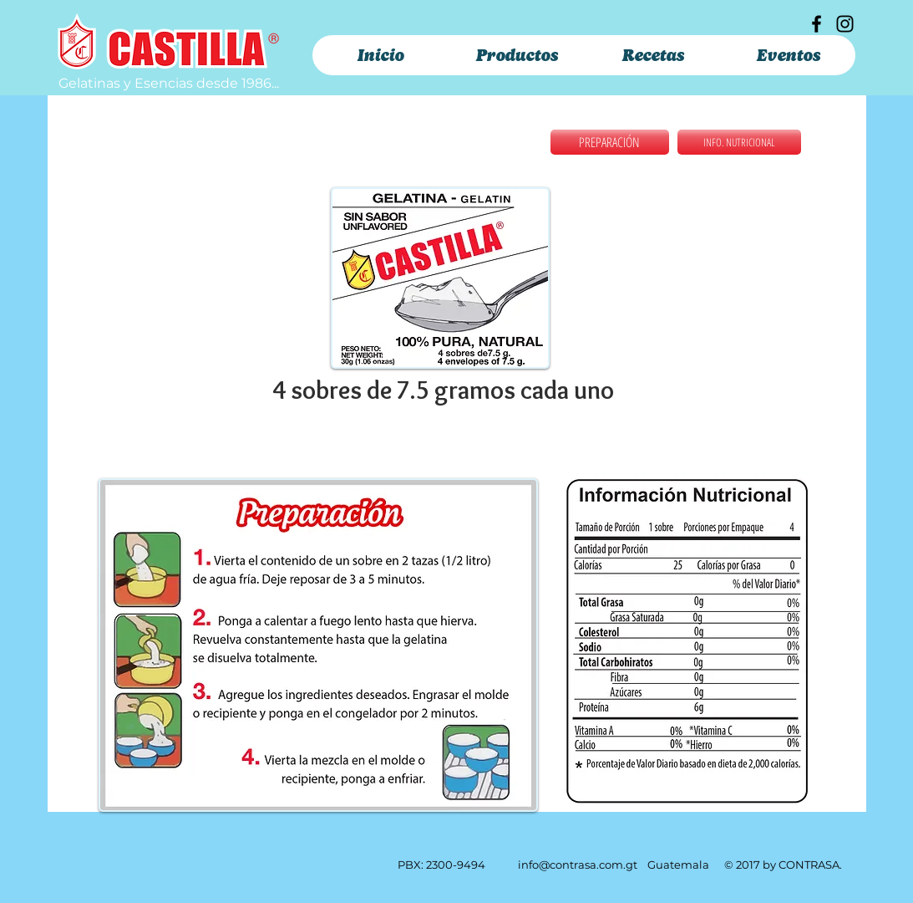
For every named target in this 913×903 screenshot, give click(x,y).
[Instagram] (845, 24)
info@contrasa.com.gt (577, 864)
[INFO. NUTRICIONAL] (739, 142)
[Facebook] (816, 24)
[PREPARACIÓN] (609, 142)
